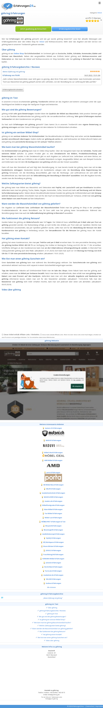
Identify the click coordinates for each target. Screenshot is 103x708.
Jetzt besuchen (33, 29)
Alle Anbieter (51, 587)
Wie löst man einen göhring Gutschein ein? (52, 637)
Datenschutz (90, 706)
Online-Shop (19, 53)
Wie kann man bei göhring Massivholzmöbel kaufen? (52, 623)
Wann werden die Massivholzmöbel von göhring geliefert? (52, 629)
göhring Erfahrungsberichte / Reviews (52, 611)
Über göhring (52, 608)
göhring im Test (52, 614)
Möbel (99, 13)
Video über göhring (52, 640)
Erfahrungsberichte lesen (69, 29)
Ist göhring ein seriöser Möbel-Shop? (52, 620)
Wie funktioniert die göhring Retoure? (52, 631)
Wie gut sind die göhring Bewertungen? (52, 617)
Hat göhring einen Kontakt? (52, 634)
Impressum (99, 706)
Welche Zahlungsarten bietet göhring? (52, 626)
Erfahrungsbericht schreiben (13, 90)
